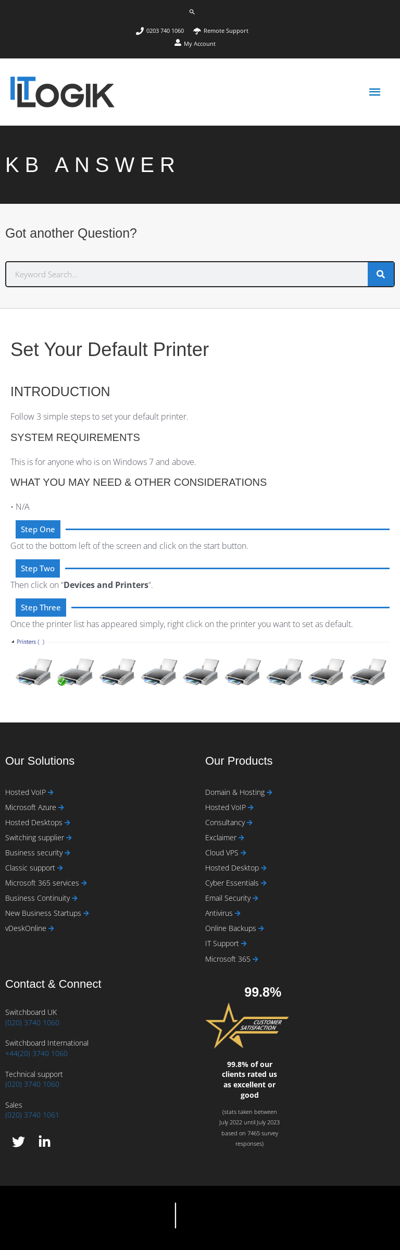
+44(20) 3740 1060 (36, 1053)
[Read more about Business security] (67, 853)
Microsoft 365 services (43, 883)
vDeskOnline (26, 928)
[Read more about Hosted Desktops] (67, 822)
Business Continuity (38, 898)
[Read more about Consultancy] (250, 822)
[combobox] (187, 274)
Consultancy (226, 822)
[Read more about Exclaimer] (241, 838)
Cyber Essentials (233, 883)
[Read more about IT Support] (244, 943)
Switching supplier (35, 837)
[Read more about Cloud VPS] (243, 853)
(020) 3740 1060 (32, 1022)
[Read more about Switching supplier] (69, 838)
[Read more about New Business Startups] (86, 913)
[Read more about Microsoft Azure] (61, 807)
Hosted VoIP (26, 792)
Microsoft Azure (31, 807)
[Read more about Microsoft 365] (255, 959)
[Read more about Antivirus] (238, 913)
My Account (200, 43)
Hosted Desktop (233, 868)
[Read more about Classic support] (60, 868)
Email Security (229, 898)
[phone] (164, 31)
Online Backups (231, 928)
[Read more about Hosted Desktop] (264, 868)
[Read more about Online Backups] (261, 928)
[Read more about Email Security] (255, 898)
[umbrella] (220, 31)
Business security (35, 852)
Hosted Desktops (35, 822)
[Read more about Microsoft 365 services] (84, 883)
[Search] (381, 274)
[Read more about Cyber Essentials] (264, 883)
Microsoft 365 (229, 959)
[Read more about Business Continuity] (75, 898)
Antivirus (220, 913)
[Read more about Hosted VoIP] (51, 792)
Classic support (31, 868)
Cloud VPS (223, 852)
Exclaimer (222, 837)
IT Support (223, 943)
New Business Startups (44, 913)
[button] (192, 12)
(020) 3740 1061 (32, 1115)
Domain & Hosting (236, 792)
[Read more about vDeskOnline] (51, 928)
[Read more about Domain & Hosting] (269, 792)
